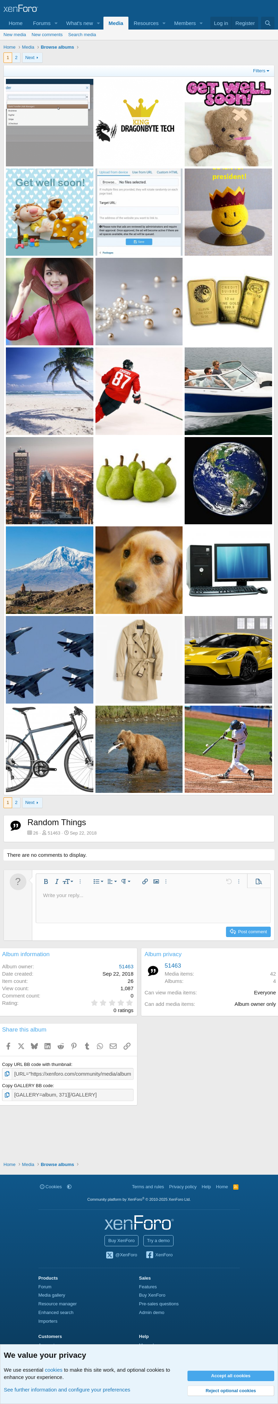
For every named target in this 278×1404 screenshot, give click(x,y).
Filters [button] (259, 70)
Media (116, 23)
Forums (42, 23)
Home (16, 23)
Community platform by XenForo (139, 1199)
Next (30, 57)
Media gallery (52, 1295)
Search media (82, 34)
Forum (45, 1286)
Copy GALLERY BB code (27, 1084)
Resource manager (58, 1303)
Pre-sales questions (159, 1303)
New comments (47, 34)
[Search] (268, 23)
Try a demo (158, 1240)
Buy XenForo (121, 1240)
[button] (56, 23)
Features (148, 1286)
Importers (48, 1321)
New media (14, 34)
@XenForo (121, 1255)
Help (206, 1186)
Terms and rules (148, 1186)
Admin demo (152, 1312)
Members (185, 23)
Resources (146, 23)
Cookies (51, 1186)
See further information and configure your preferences (67, 1390)
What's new (79, 23)
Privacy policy (182, 1186)
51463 (54, 833)
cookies (53, 1370)
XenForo (159, 1255)
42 (273, 974)
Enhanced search (56, 1312)
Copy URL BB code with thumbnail (36, 1064)
